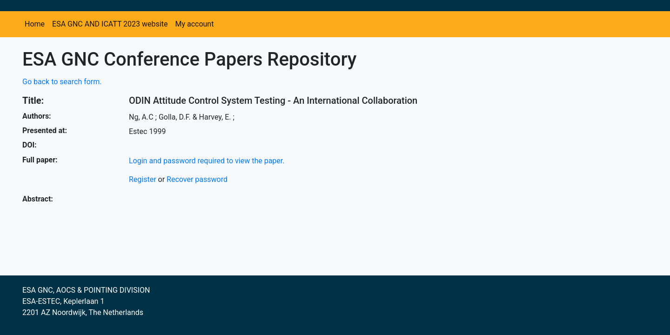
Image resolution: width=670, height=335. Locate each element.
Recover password (197, 179)
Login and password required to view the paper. (207, 160)
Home (35, 24)
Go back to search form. (62, 81)
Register (142, 179)
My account (194, 24)
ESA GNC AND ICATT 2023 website (110, 24)
